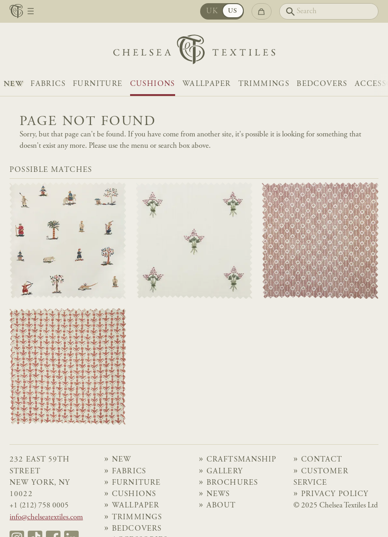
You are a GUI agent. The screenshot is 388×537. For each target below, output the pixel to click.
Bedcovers (322, 84)
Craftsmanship (241, 460)
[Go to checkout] (262, 11)
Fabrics (48, 84)
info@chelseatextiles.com (46, 518)
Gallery (224, 472)
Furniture (98, 84)
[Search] (328, 11)
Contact (321, 460)
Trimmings (264, 84)
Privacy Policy (334, 494)
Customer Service (320, 477)
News (218, 494)
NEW (13, 84)
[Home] (194, 51)
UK (212, 11)
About (221, 506)
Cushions (152, 84)
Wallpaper (206, 84)
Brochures (232, 483)
